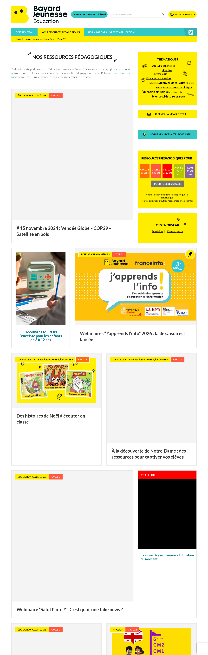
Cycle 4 (178, 147)
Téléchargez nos (58, 626)
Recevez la (47, 613)
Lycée (190, 147)
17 (72, 590)
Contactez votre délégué (89, 14)
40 (131, 590)
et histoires (163, 62)
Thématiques (167, 56)
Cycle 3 (167, 147)
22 (104, 590)
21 (97, 590)
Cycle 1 (144, 147)
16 (66, 590)
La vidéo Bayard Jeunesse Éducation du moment (167, 487)
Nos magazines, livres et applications (112, 32)
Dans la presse (175, 200)
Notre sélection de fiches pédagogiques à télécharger (167, 172)
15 (59, 590)
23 (110, 590)
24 (116, 590)
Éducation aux (158, 75)
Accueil (19, 39)
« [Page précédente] (41, 589)
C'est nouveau (167, 194)
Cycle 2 (156, 147)
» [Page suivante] (166, 589)
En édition (157, 200)
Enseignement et (174, 84)
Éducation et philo (171, 79)
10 (50, 590)
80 (157, 590)
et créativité (162, 88)
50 (138, 590)
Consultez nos (53, 618)
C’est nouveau (24, 32)
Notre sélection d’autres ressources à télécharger (168, 176)
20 (91, 590)
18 (78, 590)
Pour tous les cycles (167, 159)
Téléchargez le (55, 622)
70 (151, 590)
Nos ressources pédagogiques (61, 32)
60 (144, 590)
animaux (168, 93)
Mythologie (160, 70)
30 (125, 590)
